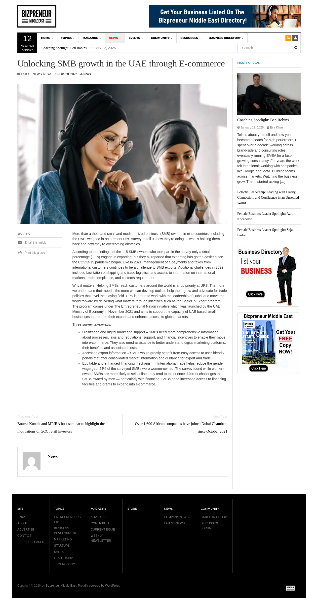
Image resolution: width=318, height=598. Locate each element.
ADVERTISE (25, 529)
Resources (190, 38)
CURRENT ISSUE (103, 529)
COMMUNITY (162, 38)
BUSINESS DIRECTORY (226, 38)
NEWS (115, 38)
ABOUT (22, 523)
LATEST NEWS (31, 74)
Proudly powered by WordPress (99, 585)
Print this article (31, 252)
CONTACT (24, 535)
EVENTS (136, 38)
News (87, 74)
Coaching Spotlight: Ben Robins (64, 48)
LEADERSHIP (63, 558)
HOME (47, 38)
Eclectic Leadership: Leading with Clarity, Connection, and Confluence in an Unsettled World (268, 197)
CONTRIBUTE (100, 523)
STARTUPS (62, 545)
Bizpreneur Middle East (60, 585)
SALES (59, 552)
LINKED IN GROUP (214, 517)
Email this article (31, 242)
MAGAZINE (91, 38)
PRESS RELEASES (30, 542)
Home (21, 517)
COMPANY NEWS (176, 517)
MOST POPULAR (248, 62)
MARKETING (63, 539)
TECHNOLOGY (64, 564)
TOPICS (68, 38)
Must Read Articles (27, 42)
